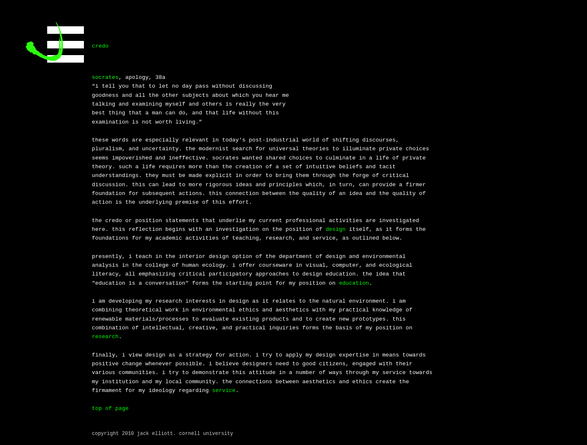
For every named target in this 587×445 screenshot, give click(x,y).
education (354, 283)
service (223, 390)
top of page (110, 408)
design (336, 229)
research (105, 337)
